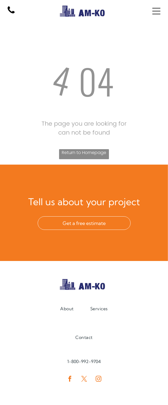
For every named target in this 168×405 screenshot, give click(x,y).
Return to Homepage (84, 152)
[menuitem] (67, 308)
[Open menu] (156, 11)
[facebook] (69, 380)
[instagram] (98, 380)
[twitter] (84, 380)
